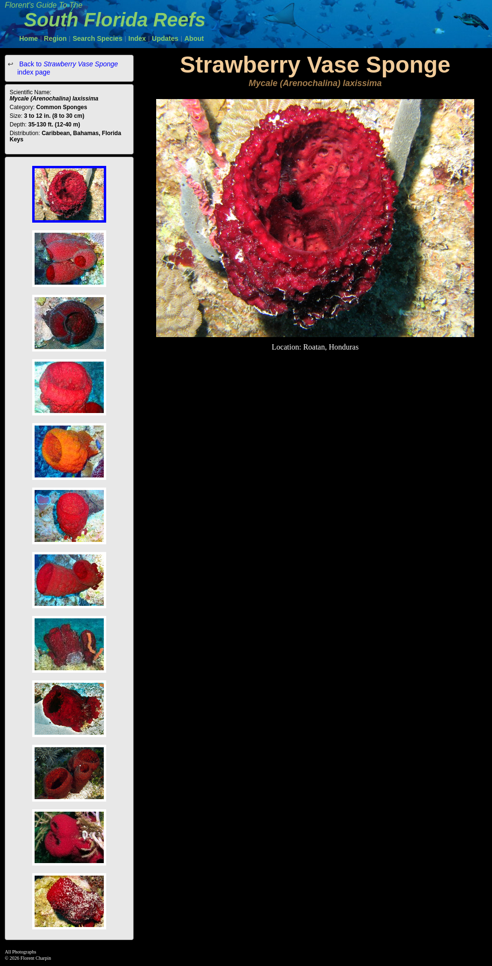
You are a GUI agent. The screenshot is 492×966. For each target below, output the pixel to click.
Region (55, 38)
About (194, 38)
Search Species (98, 38)
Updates (165, 38)
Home (28, 38)
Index (137, 38)
